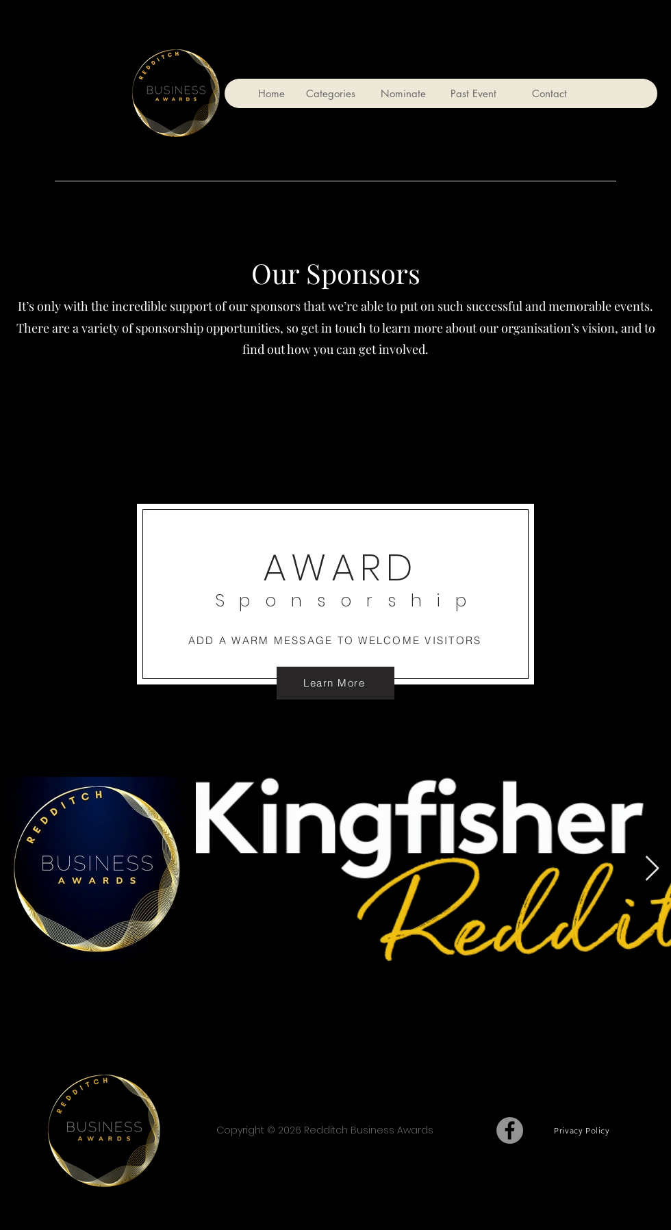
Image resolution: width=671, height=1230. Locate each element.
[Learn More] (335, 683)
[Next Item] (652, 869)
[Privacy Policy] (582, 1130)
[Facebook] (509, 1130)
